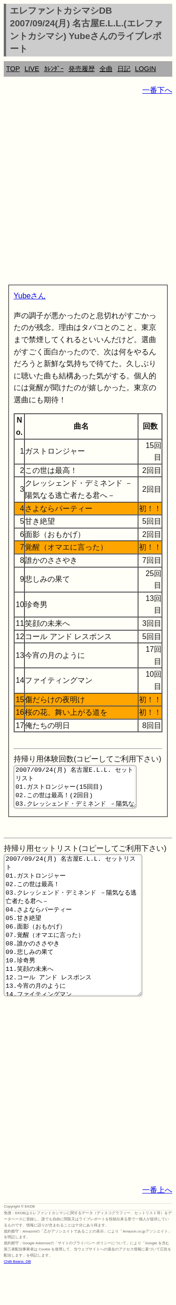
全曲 (106, 68)
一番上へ (157, 1227)
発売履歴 (82, 68)
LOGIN (145, 68)
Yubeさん (30, 296)
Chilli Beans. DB (17, 1298)
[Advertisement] (88, 192)
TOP (13, 68)
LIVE (31, 68)
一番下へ (157, 90)
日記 (123, 68)
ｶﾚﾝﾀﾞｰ (54, 68)
